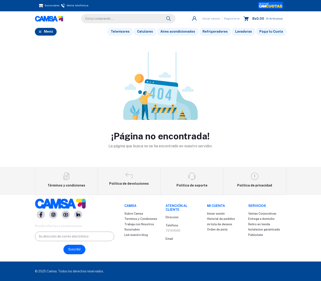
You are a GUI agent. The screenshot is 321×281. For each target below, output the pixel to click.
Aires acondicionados (177, 31)
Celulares (145, 31)
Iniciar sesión (216, 213)
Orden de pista (217, 229)
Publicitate (255, 235)
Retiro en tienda (259, 224)
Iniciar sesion (211, 18)
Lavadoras (243, 31)
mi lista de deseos (219, 224)
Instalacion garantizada (264, 229)
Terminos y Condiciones (140, 218)
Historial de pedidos (221, 218)
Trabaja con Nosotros (139, 224)
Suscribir (74, 249)
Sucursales (132, 229)
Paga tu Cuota (271, 31)
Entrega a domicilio (261, 218)
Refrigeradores (215, 31)
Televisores (120, 31)
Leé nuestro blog (136, 235)
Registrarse (232, 18)
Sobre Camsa (133, 213)
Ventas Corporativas (262, 213)
